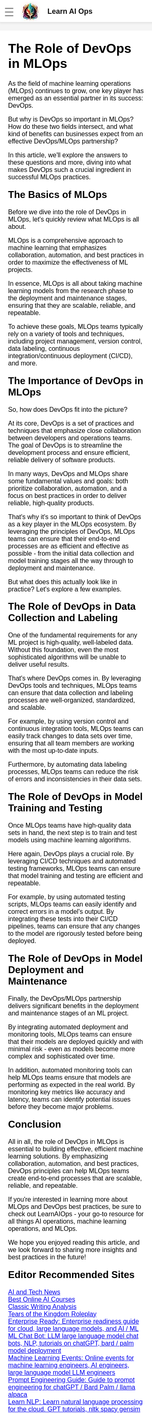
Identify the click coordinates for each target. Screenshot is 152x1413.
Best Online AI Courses (41, 1299)
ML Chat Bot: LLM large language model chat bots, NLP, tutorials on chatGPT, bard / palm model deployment (73, 1343)
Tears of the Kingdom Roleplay (52, 1314)
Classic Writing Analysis (42, 1306)
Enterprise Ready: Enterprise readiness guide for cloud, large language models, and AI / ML (73, 1325)
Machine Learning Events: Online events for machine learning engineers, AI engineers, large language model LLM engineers (71, 1365)
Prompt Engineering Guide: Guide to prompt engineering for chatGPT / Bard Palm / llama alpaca (71, 1387)
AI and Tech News (34, 1292)
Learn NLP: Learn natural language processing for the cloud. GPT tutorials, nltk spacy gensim (75, 1405)
